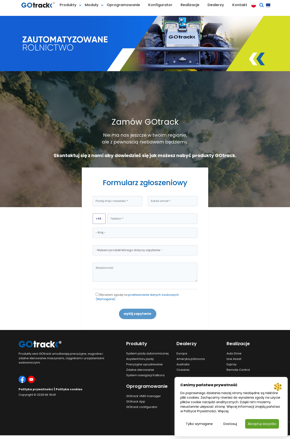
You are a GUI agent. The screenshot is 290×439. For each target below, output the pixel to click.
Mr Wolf (50, 395)
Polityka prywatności (36, 389)
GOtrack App (135, 401)
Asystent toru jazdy (140, 359)
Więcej (223, 411)
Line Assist (234, 359)
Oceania (182, 370)
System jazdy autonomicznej (147, 353)
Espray (232, 364)
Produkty (68, 4)
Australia (182, 364)
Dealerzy (216, 4)
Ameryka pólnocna (190, 359)
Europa (181, 353)
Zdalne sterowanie (140, 370)
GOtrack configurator (141, 407)
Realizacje (190, 4)
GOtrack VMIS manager (143, 396)
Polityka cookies (69, 389)
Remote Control (238, 370)
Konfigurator (160, 4)
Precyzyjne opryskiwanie (144, 364)
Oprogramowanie (123, 4)
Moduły (92, 4)
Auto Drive (234, 353)
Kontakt (239, 4)
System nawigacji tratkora (145, 375)
